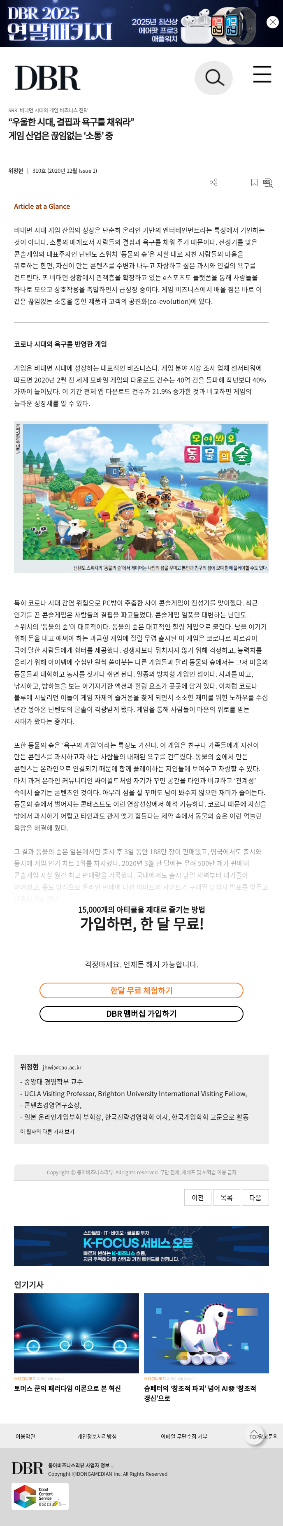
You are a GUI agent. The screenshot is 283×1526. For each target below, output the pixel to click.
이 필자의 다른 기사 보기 (47, 1131)
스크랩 (254, 182)
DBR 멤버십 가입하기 (141, 1013)
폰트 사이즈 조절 (241, 182)
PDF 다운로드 (227, 182)
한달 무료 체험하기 (141, 990)
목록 (226, 1197)
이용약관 (25, 1436)
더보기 (213, 182)
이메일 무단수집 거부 (184, 1436)
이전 (198, 1197)
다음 (255, 1197)
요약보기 (268, 182)
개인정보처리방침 (97, 1436)
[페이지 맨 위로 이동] (256, 1437)
